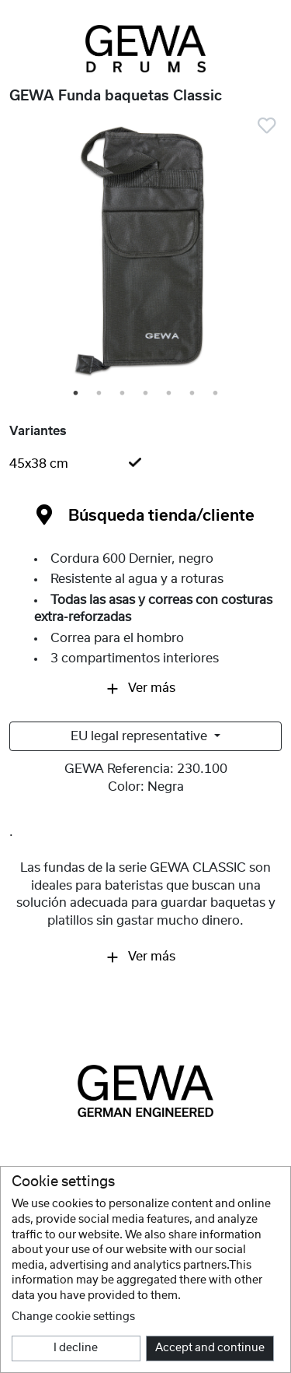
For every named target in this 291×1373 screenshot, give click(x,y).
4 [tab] (146, 394)
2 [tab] (100, 394)
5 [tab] (170, 394)
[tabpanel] (145, 253)
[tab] (145, 464)
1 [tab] (76, 394)
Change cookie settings (73, 1317)
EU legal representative (140, 736)
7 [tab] (216, 394)
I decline (76, 1348)
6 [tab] (193, 394)
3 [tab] (123, 394)
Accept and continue (210, 1348)
